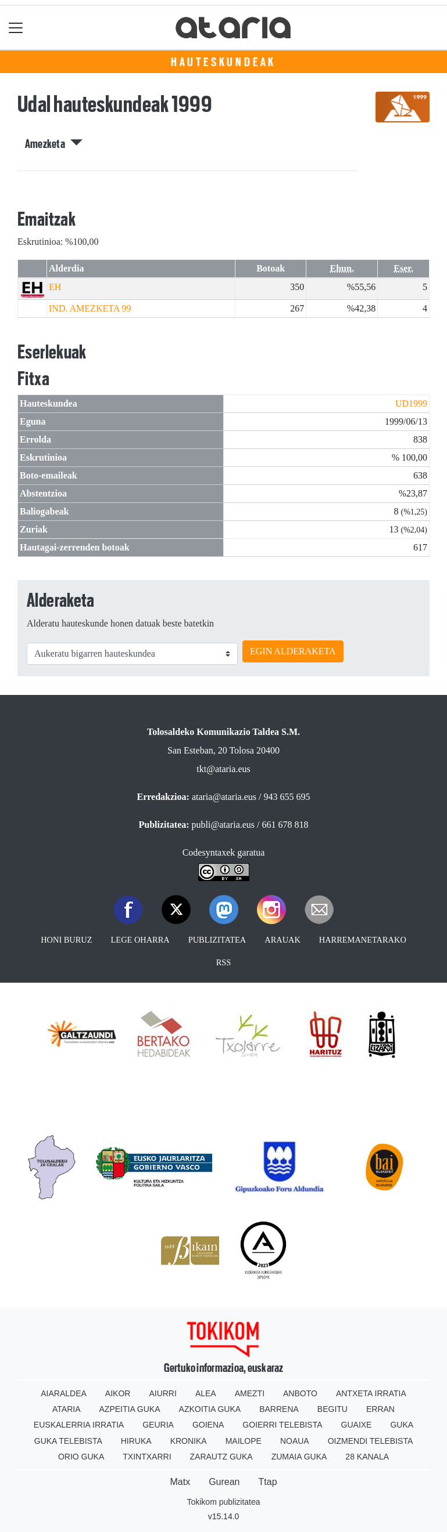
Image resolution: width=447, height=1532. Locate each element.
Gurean (224, 1482)
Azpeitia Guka (129, 1409)
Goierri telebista (282, 1424)
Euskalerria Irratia (79, 1424)
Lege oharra (140, 939)
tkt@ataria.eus (223, 769)
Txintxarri (147, 1456)
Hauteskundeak (223, 62)
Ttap (268, 1482)
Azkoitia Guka (210, 1409)
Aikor (118, 1393)
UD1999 (411, 403)
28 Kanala (367, 1456)
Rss (223, 962)
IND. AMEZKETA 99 (90, 308)
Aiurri (162, 1393)
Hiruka (136, 1441)
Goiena (208, 1424)
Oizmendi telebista (370, 1441)
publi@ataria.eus (223, 825)
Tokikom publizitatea (223, 1501)
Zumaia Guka (299, 1456)
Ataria (66, 1409)
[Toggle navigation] (15, 27)
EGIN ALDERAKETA (293, 651)
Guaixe (356, 1424)
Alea (205, 1393)
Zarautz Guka (221, 1456)
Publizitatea (217, 939)
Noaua (294, 1441)
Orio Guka (81, 1456)
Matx (180, 1482)
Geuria (158, 1424)
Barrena (279, 1409)
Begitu (332, 1409)
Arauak (282, 939)
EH (55, 287)
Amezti (249, 1393)
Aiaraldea (64, 1393)
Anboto (300, 1393)
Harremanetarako (362, 939)
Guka (401, 1424)
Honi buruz (66, 939)
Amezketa (54, 144)
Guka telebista (68, 1441)
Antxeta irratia (371, 1393)
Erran (380, 1409)
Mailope (244, 1441)
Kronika (188, 1441)
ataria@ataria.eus (224, 797)
